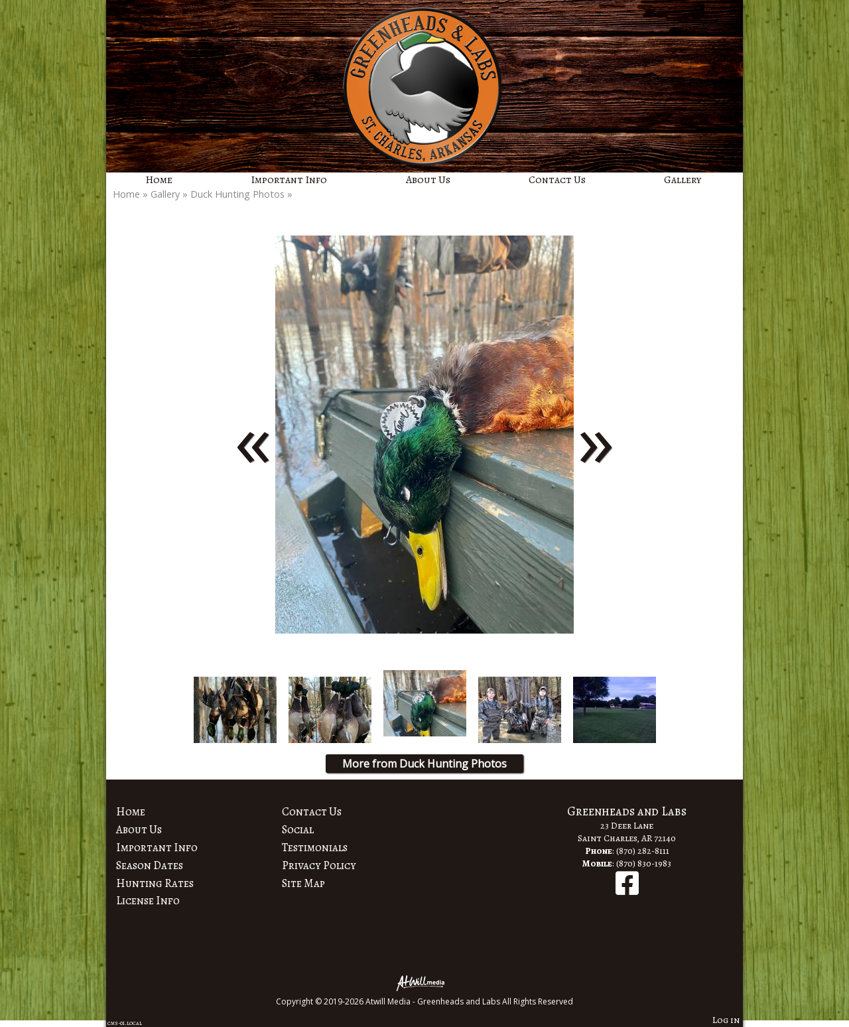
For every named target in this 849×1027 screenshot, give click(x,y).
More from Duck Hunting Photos (424, 763)
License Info (148, 900)
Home (158, 179)
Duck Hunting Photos (237, 194)
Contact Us (557, 179)
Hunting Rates (155, 883)
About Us (428, 179)
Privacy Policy (319, 865)
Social (298, 829)
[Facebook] (627, 890)
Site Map (303, 883)
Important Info (289, 179)
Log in (726, 1019)
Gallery (682, 179)
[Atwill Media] (424, 982)
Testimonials (315, 847)
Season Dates (149, 865)
